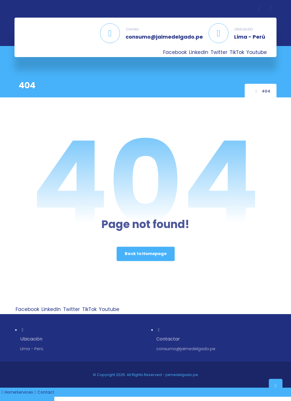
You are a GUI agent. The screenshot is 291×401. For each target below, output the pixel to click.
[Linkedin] (198, 52)
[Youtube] (256, 52)
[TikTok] (237, 52)
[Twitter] (219, 52)
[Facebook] (175, 52)
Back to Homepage (146, 254)
